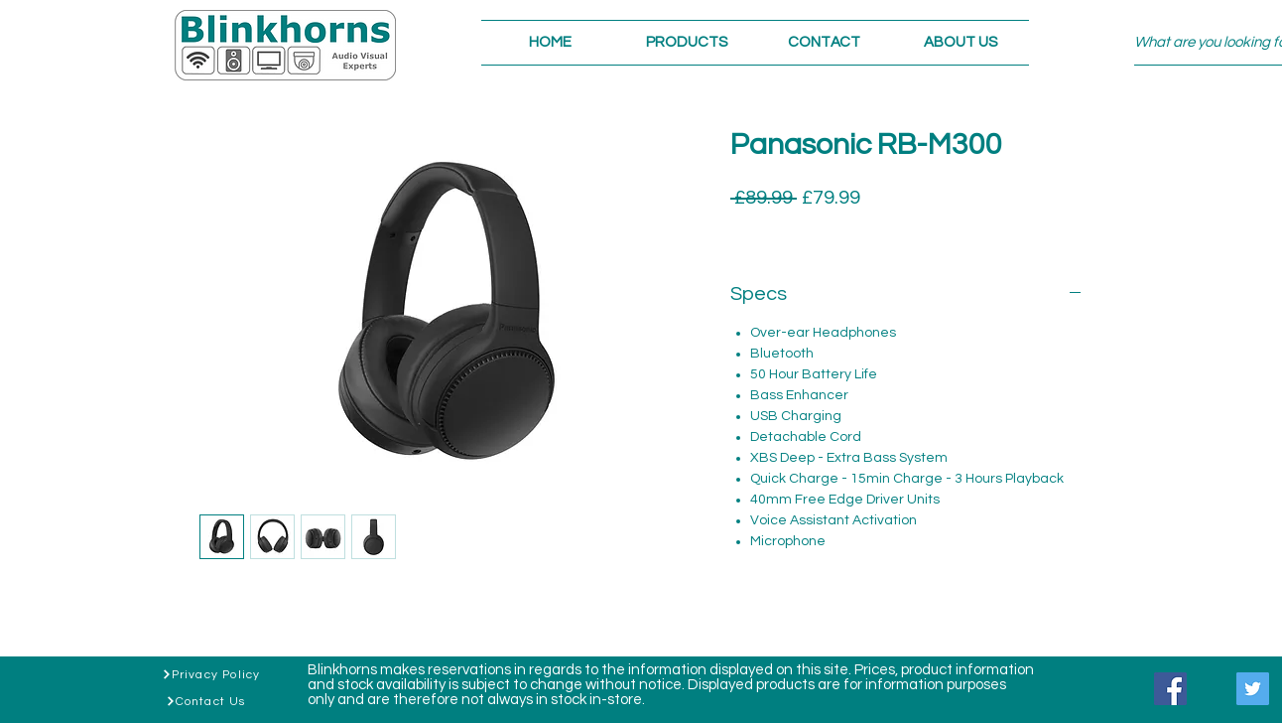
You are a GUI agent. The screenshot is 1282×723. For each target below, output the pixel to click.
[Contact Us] (205, 701)
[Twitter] (1252, 688)
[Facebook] (1170, 688)
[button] (686, 43)
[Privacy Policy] (211, 674)
